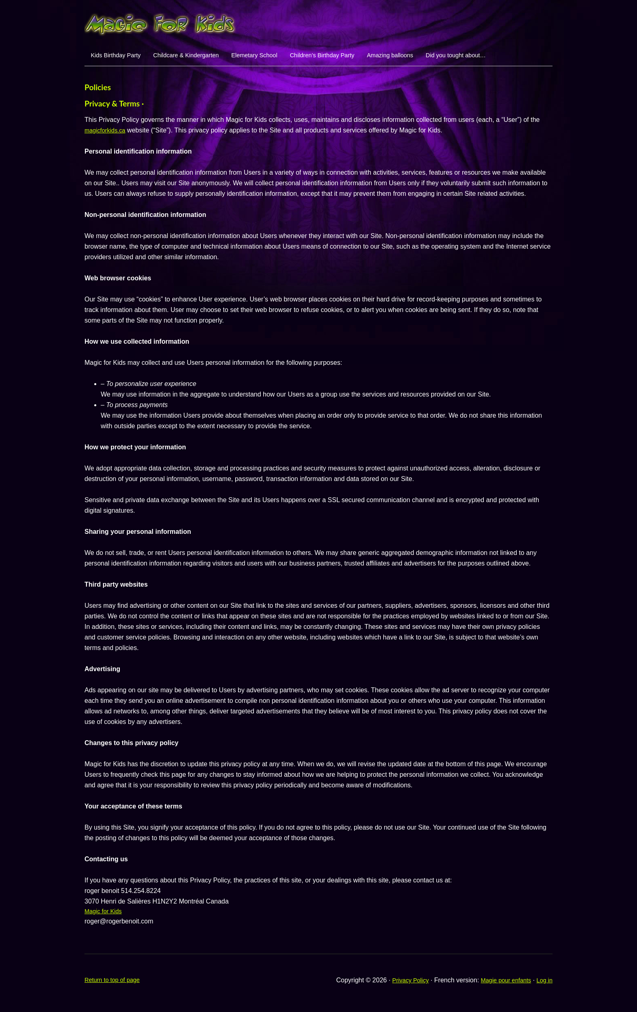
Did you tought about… (508, 57)
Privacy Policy (401, 985)
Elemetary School (278, 57)
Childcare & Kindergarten (200, 57)
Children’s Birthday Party (356, 57)
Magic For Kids (318, 22)
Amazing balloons (433, 57)
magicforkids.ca (107, 134)
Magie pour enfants (501, 985)
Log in (543, 985)
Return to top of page (114, 985)
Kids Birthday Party (120, 57)
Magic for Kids (105, 916)
